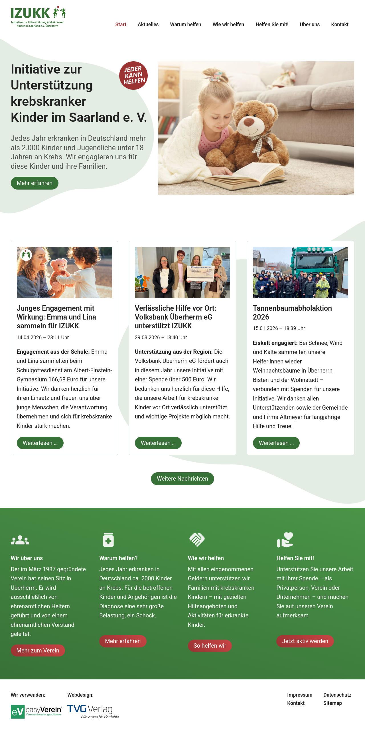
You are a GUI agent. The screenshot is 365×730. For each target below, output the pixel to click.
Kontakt (340, 24)
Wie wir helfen (228, 24)
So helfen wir (210, 645)
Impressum (300, 695)
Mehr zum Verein (38, 650)
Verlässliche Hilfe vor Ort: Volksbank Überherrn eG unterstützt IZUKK (175, 317)
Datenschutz (337, 695)
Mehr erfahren (34, 183)
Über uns (310, 24)
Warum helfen (185, 24)
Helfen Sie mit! (272, 24)
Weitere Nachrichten (182, 478)
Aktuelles (148, 24)
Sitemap (332, 703)
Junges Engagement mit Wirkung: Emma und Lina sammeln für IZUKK (56, 317)
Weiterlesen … (37, 441)
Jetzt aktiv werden (305, 641)
